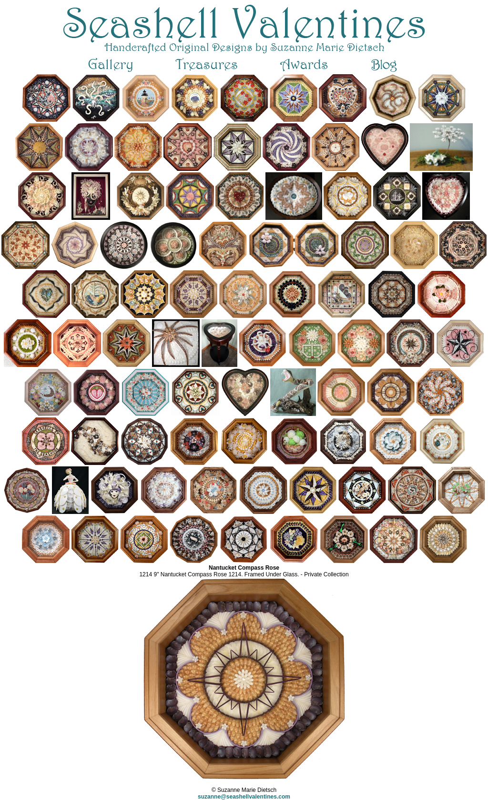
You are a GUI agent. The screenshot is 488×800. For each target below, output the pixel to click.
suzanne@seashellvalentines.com (244, 796)
